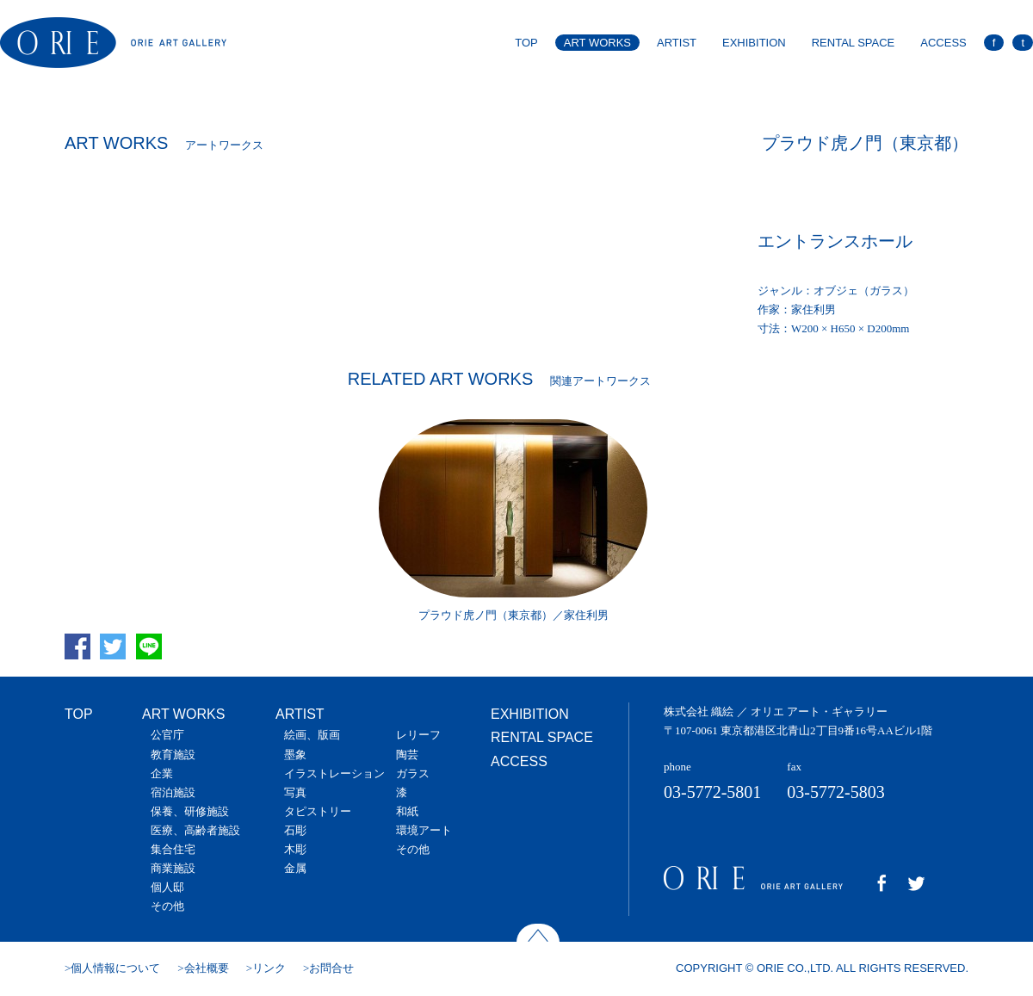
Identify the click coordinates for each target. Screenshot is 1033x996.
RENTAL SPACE (853, 42)
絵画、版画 (312, 734)
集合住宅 (173, 849)
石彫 (295, 830)
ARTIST (676, 42)
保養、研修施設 (190, 811)
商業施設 (173, 868)
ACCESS (943, 42)
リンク (269, 968)
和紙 (407, 811)
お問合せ (331, 968)
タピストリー (317, 811)
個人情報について (115, 968)
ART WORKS (597, 42)
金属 (295, 868)
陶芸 (407, 754)
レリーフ (418, 734)
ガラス (413, 773)
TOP (526, 42)
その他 (167, 906)
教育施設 (173, 754)
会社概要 (206, 968)
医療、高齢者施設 (195, 830)
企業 (162, 773)
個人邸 (167, 887)
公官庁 (167, 734)
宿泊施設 (173, 792)
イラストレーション (334, 773)
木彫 (295, 849)
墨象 (295, 754)
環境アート (424, 830)
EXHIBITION (754, 42)
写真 (295, 792)
